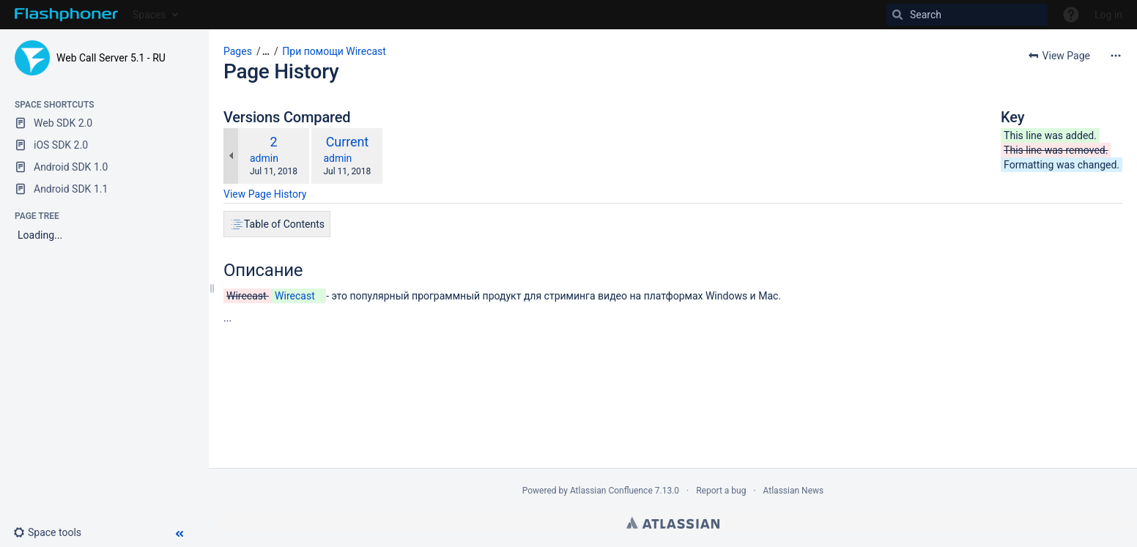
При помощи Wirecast (334, 51)
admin (264, 158)
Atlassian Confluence (611, 490)
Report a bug (721, 490)
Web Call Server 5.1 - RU (111, 58)
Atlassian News (793, 490)
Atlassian (672, 522)
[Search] (967, 15)
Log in (1108, 15)
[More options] (1116, 56)
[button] (53, 532)
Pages (237, 51)
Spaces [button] (149, 15)
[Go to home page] (66, 14)
